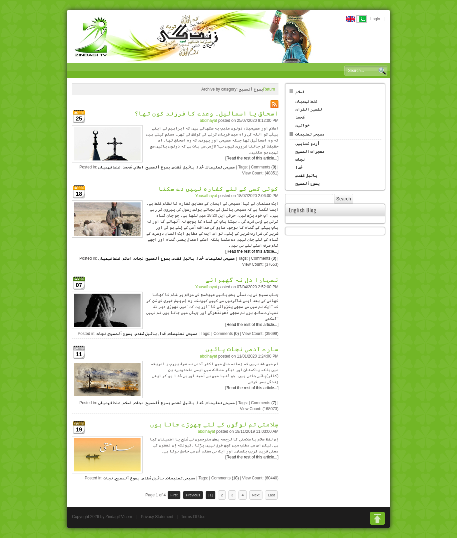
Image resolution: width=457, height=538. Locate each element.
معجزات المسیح (309, 151)
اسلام (139, 167)
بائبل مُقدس (183, 167)
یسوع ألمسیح (158, 167)
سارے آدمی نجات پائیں (242, 348)
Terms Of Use (193, 516)
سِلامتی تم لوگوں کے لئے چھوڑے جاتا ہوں (214, 423)
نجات (139, 258)
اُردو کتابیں (307, 143)
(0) (273, 167)
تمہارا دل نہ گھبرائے (242, 279)
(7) (273, 403)
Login (375, 19)
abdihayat (208, 120)
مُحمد (127, 167)
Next (256, 495)
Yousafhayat (206, 195)
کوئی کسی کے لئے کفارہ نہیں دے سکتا (218, 188)
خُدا (200, 167)
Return (269, 89)
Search (382, 71)
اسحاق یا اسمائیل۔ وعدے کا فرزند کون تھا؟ (206, 113)
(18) (235, 478)
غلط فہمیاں (109, 167)
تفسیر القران (308, 109)
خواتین (302, 125)
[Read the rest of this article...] (252, 158)
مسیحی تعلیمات (220, 167)
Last (271, 495)
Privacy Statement (157, 516)
